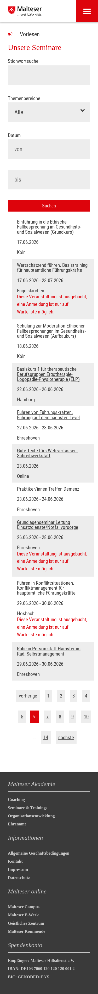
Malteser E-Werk (23, 915)
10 (86, 717)
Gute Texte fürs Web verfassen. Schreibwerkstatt (47, 453)
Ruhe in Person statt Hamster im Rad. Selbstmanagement (48, 651)
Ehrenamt (17, 824)
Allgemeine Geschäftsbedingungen (38, 853)
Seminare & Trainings (27, 808)
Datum (14, 135)
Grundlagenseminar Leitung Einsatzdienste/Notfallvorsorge (47, 525)
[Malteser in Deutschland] (25, 11)
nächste (66, 737)
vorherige (28, 696)
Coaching (16, 799)
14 (45, 737)
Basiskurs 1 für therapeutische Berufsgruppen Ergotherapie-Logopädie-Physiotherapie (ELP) (48, 374)
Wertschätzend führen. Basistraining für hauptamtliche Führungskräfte (52, 268)
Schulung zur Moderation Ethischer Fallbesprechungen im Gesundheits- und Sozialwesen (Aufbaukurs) (51, 330)
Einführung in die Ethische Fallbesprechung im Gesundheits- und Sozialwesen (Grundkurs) (49, 226)
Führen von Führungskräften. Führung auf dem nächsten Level (48, 415)
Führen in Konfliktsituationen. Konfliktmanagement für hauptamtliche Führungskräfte (46, 588)
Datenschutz (19, 877)
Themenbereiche (24, 98)
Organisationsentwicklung (31, 816)
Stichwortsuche (23, 61)
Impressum (18, 869)
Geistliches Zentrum (26, 923)
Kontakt (15, 861)
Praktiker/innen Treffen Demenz (48, 488)
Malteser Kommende (26, 931)
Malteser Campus (23, 907)
